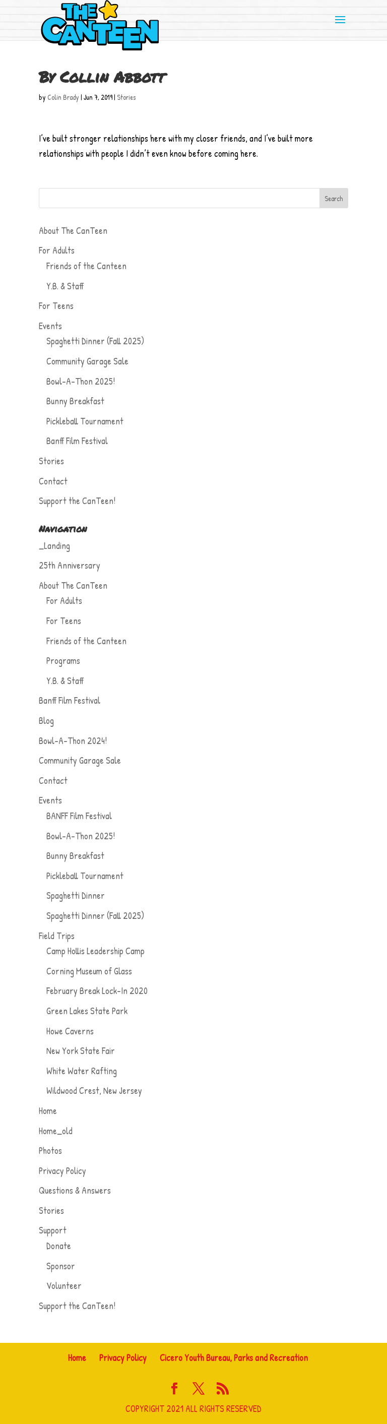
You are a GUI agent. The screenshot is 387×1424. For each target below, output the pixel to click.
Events (50, 326)
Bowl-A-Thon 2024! (73, 740)
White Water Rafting (81, 1071)
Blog (46, 720)
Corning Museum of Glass (89, 971)
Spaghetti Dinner (75, 895)
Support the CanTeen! (77, 500)
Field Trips (57, 936)
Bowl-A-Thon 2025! (80, 381)
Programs (63, 660)
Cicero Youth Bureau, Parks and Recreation (234, 1357)
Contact (53, 481)
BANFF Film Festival (79, 816)
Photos (50, 1150)
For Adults (57, 250)
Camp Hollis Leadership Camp (95, 951)
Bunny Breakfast (75, 401)
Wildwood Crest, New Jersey (94, 1090)
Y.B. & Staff (65, 286)
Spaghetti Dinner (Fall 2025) (95, 341)
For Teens (56, 305)
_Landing (54, 545)
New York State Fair (80, 1050)
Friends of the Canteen (86, 266)
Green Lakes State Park (86, 1011)
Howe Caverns (70, 1031)
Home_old (56, 1131)
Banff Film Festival (77, 441)
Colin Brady (63, 97)
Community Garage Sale (87, 361)
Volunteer (64, 1285)
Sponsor (60, 1266)
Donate (58, 1246)
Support (53, 1230)
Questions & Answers (75, 1190)
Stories (126, 97)
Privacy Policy (62, 1170)
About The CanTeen (73, 230)
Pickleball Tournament (84, 421)
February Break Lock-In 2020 (97, 990)
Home (48, 1110)
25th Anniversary (69, 565)
